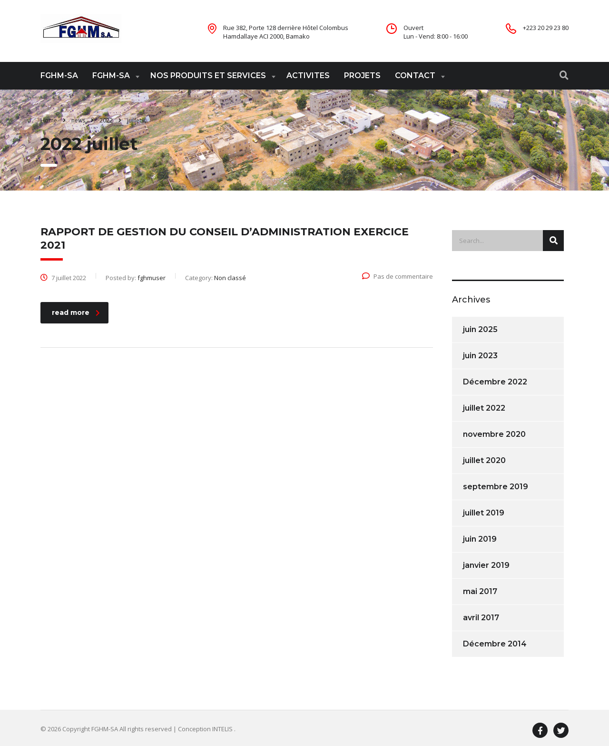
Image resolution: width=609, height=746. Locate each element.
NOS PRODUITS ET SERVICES (208, 75)
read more (76, 312)
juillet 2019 (483, 512)
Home (48, 120)
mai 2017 (480, 591)
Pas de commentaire (397, 276)
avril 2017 (481, 617)
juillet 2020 (484, 460)
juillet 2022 (484, 408)
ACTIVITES (308, 75)
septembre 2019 (495, 486)
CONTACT (415, 75)
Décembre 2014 (495, 643)
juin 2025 (480, 329)
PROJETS (362, 75)
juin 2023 (480, 355)
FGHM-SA (59, 75)
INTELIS (223, 729)
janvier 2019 (486, 565)
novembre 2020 (494, 434)
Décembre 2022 (495, 381)
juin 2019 (480, 539)
